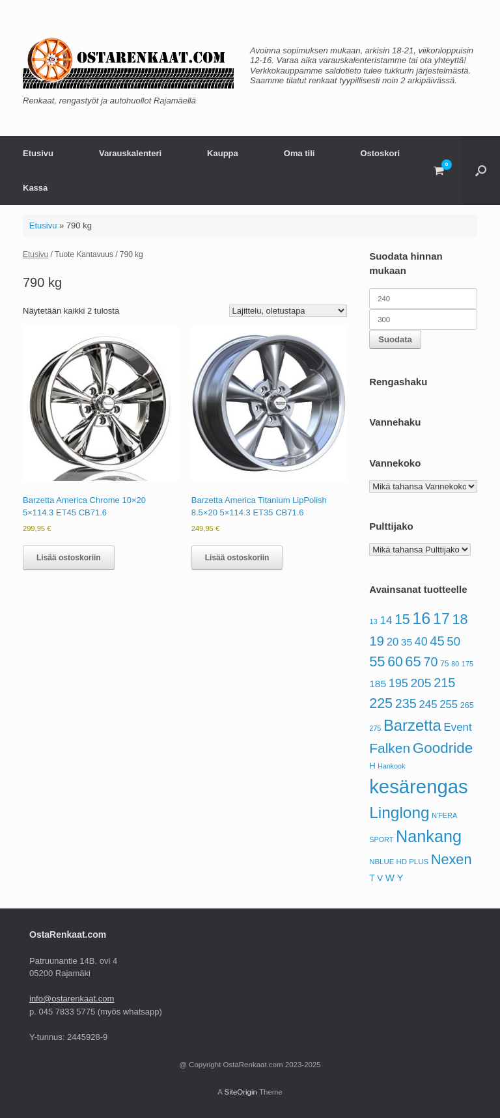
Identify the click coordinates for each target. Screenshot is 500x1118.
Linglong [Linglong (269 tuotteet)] (399, 812)
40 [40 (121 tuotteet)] (421, 641)
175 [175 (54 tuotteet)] (467, 664)
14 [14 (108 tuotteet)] (386, 620)
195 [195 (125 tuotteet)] (398, 683)
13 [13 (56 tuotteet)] (373, 621)
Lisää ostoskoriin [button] (68, 557)
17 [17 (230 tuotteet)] (441, 618)
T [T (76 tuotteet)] (372, 878)
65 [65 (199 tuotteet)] (413, 661)
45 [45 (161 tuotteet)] (437, 641)
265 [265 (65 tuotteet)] (467, 705)
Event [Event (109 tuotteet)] (457, 727)
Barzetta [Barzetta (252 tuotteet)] (412, 725)
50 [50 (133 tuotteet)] (453, 641)
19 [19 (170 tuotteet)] (376, 640)
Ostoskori (380, 153)
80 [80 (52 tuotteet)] (455, 664)
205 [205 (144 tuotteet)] (420, 683)
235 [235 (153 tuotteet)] (406, 703)
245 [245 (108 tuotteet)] (428, 704)
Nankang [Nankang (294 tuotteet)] (429, 836)
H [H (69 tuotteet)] (372, 765)
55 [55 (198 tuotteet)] (377, 661)
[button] (481, 170)
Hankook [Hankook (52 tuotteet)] (391, 766)
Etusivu (38, 153)
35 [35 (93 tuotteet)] (406, 642)
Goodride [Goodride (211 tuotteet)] (443, 748)
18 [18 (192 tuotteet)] (459, 619)
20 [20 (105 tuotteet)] (393, 642)
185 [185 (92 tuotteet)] (377, 683)
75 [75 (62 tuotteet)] (444, 663)
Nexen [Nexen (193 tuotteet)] (451, 859)
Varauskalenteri (130, 153)
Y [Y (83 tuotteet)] (400, 878)
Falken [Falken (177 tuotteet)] (389, 748)
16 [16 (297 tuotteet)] (421, 618)
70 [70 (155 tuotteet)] (430, 662)
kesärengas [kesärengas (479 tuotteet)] (418, 786)
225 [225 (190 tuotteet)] (381, 703)
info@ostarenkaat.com (71, 998)
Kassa (35, 188)
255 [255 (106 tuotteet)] (448, 704)
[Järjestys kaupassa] (288, 311)
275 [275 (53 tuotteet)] (375, 728)
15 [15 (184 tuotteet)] (402, 619)
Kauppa (222, 153)
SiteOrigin (240, 1092)
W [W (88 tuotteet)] (390, 877)
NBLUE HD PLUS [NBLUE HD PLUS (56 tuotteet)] (398, 862)
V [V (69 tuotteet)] (380, 878)
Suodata (395, 339)
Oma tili (299, 153)
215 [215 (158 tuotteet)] (444, 682)
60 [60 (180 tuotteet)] (395, 661)
